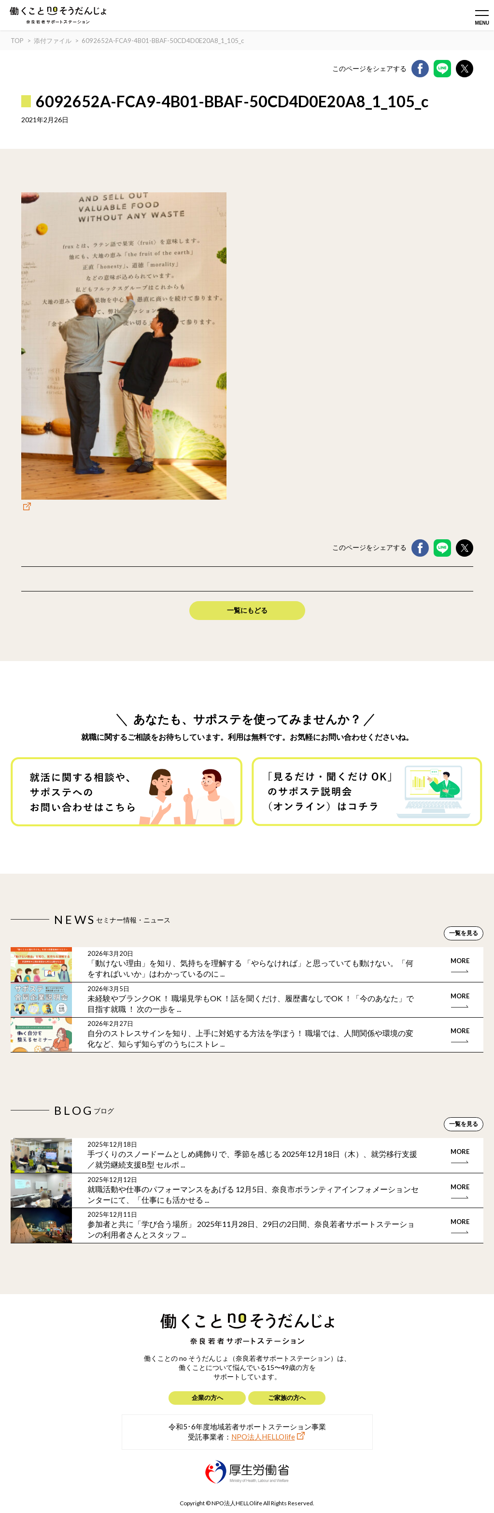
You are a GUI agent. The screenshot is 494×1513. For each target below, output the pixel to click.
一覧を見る (463, 933)
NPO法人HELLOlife (263, 1436)
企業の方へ (207, 1397)
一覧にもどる (247, 610)
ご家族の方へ (287, 1397)
